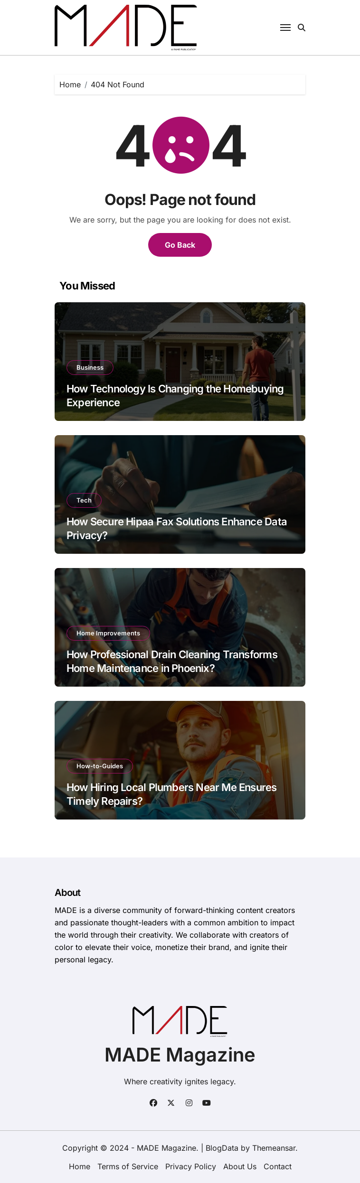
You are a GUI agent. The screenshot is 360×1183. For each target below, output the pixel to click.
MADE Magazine (180, 1054)
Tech (84, 500)
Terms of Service (127, 1166)
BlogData (222, 1148)
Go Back (180, 245)
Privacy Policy (190, 1166)
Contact (278, 1166)
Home (79, 1166)
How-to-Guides (99, 766)
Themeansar (273, 1148)
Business (90, 367)
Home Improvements (108, 633)
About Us (239, 1166)
